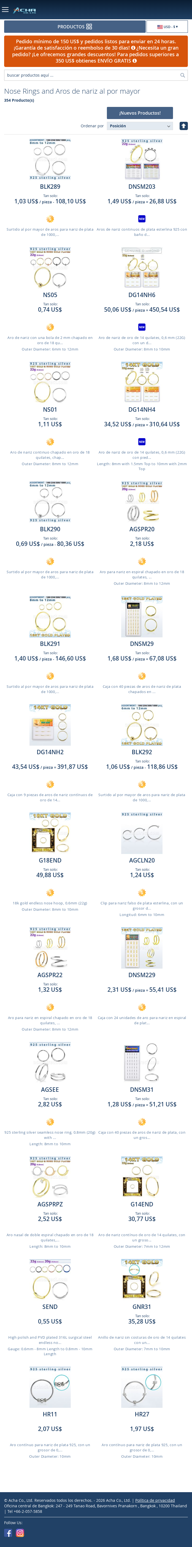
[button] (167, 27)
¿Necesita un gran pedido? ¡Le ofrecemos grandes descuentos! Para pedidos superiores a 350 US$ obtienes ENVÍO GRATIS (96, 54)
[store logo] (44, 10)
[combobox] (96, 75)
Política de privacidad (155, 1500)
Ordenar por (92, 125)
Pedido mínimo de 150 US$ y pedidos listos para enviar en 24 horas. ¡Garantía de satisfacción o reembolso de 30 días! (95, 44)
